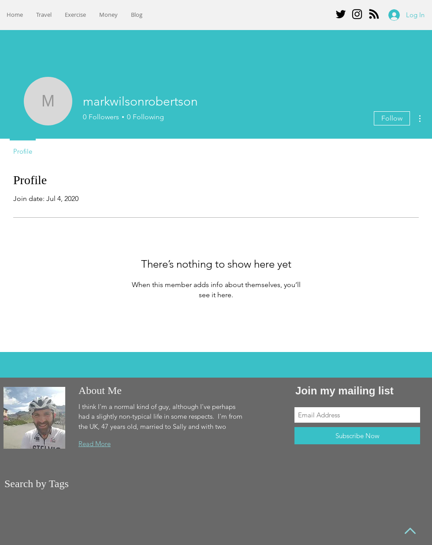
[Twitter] (340, 14)
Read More (94, 443)
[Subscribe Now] (357, 435)
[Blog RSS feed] (374, 14)
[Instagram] (357, 14)
